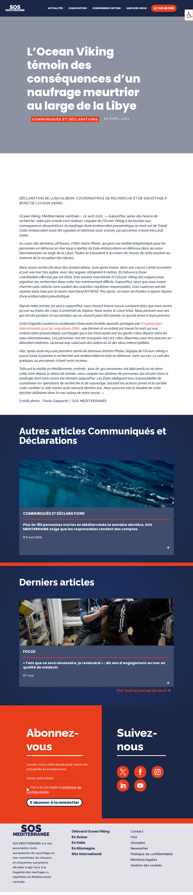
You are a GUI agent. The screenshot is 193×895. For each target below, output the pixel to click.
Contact (137, 831)
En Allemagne (83, 848)
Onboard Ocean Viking (91, 831)
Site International (87, 854)
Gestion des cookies (146, 865)
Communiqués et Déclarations (65, 119)
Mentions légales (144, 860)
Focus (29, 651)
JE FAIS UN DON (164, 8)
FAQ (134, 837)
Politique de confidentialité (152, 854)
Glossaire (138, 843)
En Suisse (79, 837)
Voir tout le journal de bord (141, 690)
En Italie (78, 843)
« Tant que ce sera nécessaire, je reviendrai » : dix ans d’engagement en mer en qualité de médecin (94, 665)
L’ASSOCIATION (78, 8)
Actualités (55, 8)
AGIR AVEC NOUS (136, 8)
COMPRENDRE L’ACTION (106, 8)
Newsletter (139, 848)
